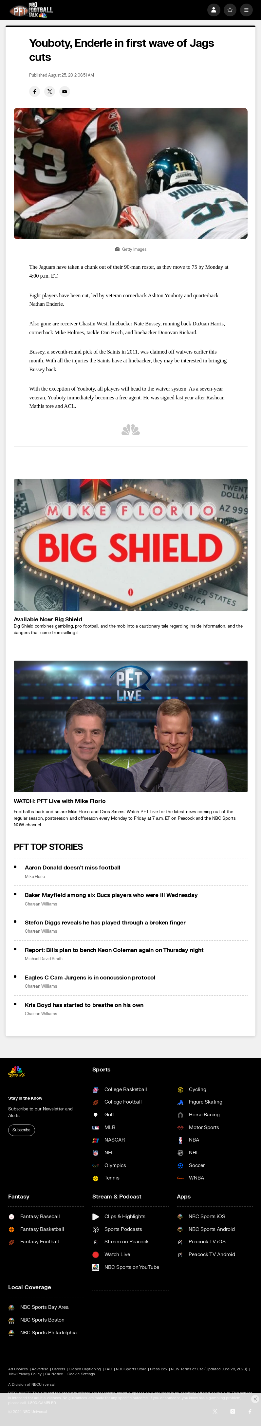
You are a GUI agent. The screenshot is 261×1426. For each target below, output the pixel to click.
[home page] (31, 10)
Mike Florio (35, 876)
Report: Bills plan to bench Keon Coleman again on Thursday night (114, 950)
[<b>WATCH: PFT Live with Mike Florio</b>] (131, 726)
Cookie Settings (81, 1374)
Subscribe (21, 1130)
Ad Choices (18, 1369)
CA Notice (54, 1374)
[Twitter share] (49, 91)
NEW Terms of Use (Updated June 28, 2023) (209, 1369)
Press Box (158, 1369)
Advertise (40, 1369)
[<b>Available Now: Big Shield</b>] (131, 545)
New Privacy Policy (25, 1374)
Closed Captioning (85, 1369)
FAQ (108, 1369)
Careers (58, 1369)
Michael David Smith (44, 958)
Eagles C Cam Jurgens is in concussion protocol (90, 977)
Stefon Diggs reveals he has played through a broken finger (105, 922)
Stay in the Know (25, 1098)
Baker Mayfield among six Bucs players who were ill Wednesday (111, 895)
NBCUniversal (43, 1384)
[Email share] (64, 91)
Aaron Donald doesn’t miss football (73, 867)
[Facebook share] (34, 91)
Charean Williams (41, 904)
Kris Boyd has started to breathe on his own (84, 1005)
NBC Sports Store (131, 1369)
